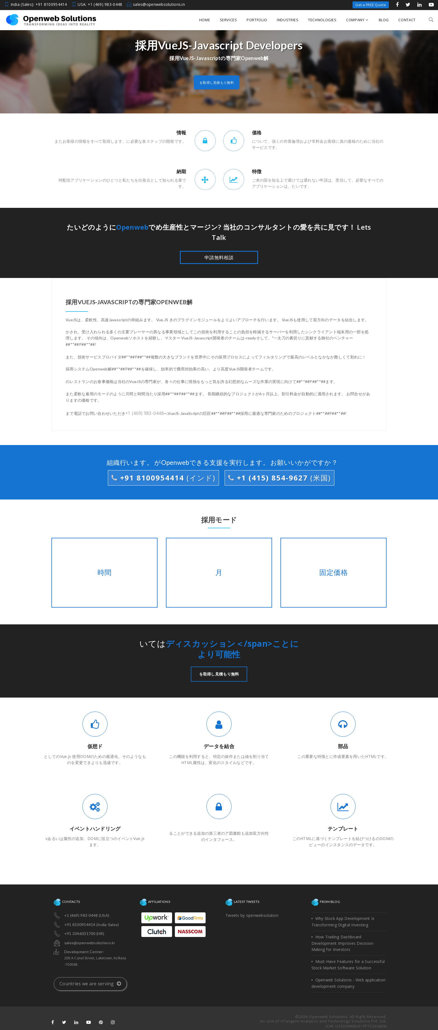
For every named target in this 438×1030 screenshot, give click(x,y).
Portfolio (257, 19)
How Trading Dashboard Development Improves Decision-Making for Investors (343, 942)
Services (228, 19)
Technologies (322, 19)
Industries (288, 19)
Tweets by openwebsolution (251, 914)
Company (357, 19)
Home (204, 19)
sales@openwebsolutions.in (159, 4)
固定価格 (333, 572)
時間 (104, 572)
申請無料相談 (219, 257)
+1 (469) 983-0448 (142, 412)
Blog (384, 19)
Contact (407, 19)
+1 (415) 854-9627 (277, 477)
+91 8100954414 (165, 477)
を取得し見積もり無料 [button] (216, 82)
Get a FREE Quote (370, 4)
